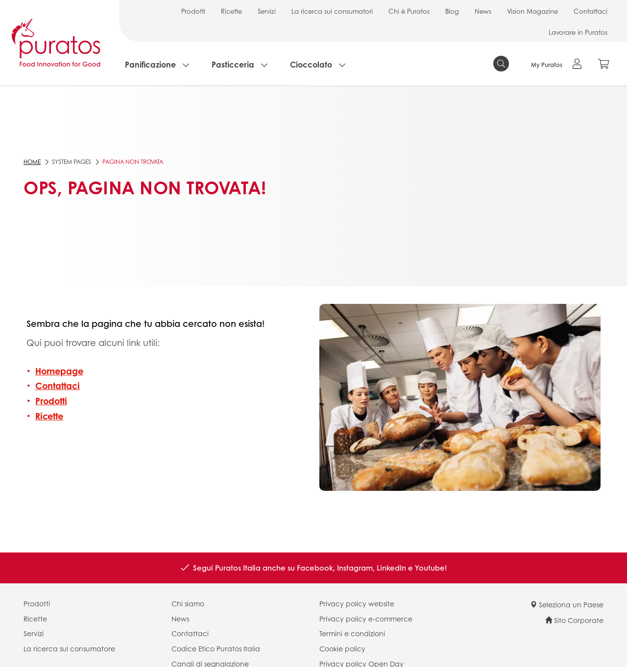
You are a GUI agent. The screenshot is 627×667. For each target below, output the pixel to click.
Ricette (231, 11)
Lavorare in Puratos (578, 32)
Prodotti (193, 11)
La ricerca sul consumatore (69, 648)
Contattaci (590, 11)
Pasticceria (233, 64)
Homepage (59, 371)
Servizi (267, 11)
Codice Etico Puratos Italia (215, 648)
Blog (452, 11)
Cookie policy (342, 648)
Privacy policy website (356, 603)
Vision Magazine (532, 11)
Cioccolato (311, 64)
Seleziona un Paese (566, 604)
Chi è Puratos (409, 11)
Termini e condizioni (352, 633)
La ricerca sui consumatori (332, 11)
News (483, 11)
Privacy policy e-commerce (365, 618)
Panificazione (150, 64)
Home (32, 162)
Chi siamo (187, 603)
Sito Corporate (574, 620)
